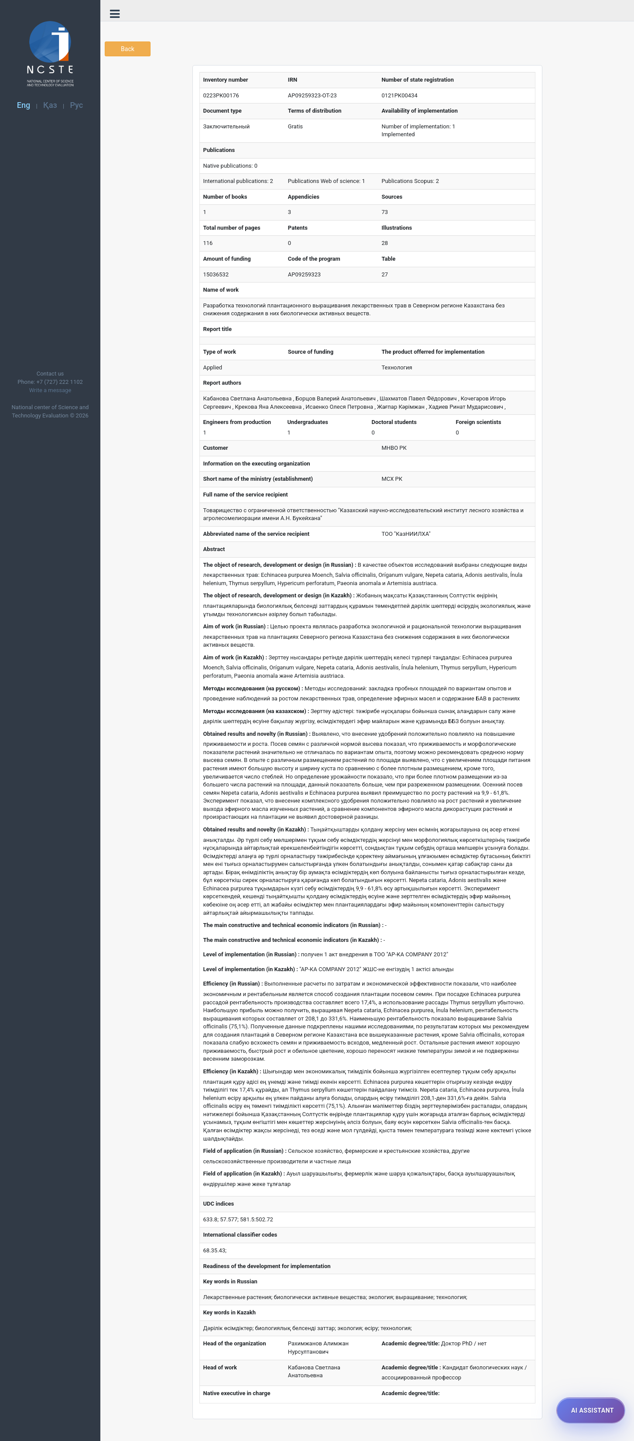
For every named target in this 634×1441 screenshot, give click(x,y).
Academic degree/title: (410, 1343)
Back (127, 48)
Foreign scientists (478, 422)
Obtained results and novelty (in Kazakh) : (256, 829)
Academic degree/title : (411, 1367)
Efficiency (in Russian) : (233, 983)
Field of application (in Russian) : (245, 1151)
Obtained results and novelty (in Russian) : (257, 734)
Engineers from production (237, 422)
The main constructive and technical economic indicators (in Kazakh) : (292, 940)
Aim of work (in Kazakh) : (235, 657)
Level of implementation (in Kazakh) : (250, 969)
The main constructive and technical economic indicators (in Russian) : (293, 925)
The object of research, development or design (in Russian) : (279, 565)
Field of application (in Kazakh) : (244, 1173)
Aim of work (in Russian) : (236, 626)
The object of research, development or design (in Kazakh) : (279, 595)
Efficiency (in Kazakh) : (232, 1071)
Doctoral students (394, 422)
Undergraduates (308, 422)
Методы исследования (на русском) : (253, 688)
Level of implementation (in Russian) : (251, 954)
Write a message (50, 390)
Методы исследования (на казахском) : (256, 711)
